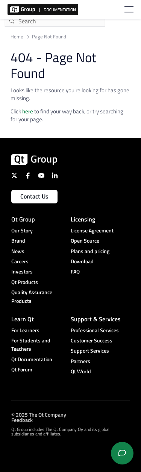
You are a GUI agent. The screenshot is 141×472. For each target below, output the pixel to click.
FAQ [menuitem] (75, 271)
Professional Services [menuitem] (95, 330)
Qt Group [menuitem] (23, 219)
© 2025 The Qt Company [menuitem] (38, 415)
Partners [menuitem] (80, 361)
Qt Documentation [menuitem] (31, 359)
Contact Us (34, 196)
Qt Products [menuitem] (24, 282)
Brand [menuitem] (18, 240)
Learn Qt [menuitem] (22, 319)
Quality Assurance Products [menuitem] (31, 296)
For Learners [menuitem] (25, 330)
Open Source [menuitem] (85, 240)
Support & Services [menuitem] (96, 319)
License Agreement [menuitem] (92, 230)
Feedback (22, 420)
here (27, 111)
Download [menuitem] (82, 261)
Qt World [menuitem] (81, 371)
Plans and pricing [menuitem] (90, 251)
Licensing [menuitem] (83, 219)
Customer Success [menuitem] (91, 340)
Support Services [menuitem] (90, 350)
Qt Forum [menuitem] (21, 369)
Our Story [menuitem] (22, 230)
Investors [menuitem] (22, 271)
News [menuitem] (17, 251)
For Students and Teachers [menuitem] (30, 344)
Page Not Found (49, 36)
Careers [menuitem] (20, 261)
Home (17, 36)
